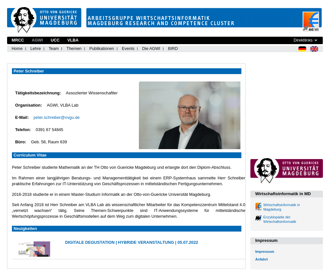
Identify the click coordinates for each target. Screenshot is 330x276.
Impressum (264, 251)
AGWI (37, 40)
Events (128, 48)
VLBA (73, 40)
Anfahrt (261, 259)
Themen (74, 48)
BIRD (173, 48)
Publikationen (101, 48)
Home (17, 48)
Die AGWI (151, 48)
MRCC (18, 40)
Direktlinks (303, 40)
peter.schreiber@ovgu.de (57, 117)
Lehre (35, 48)
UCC (55, 40)
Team (54, 48)
